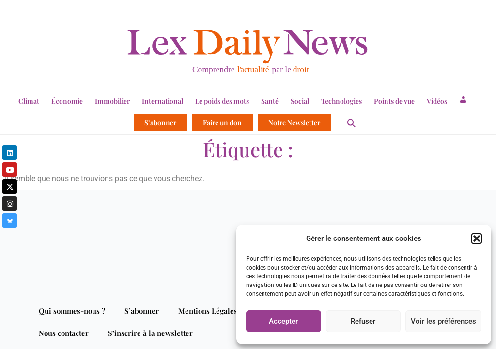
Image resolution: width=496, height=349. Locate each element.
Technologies (341, 101)
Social (300, 101)
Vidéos (437, 101)
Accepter (283, 321)
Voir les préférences (443, 321)
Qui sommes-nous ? (72, 311)
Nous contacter (64, 333)
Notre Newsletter (294, 122)
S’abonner (160, 122)
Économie (67, 101)
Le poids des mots (222, 101)
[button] (476, 238)
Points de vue (394, 101)
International (162, 101)
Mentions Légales (207, 311)
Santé (270, 101)
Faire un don (222, 122)
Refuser (363, 321)
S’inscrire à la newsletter (150, 333)
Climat (28, 101)
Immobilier (112, 101)
